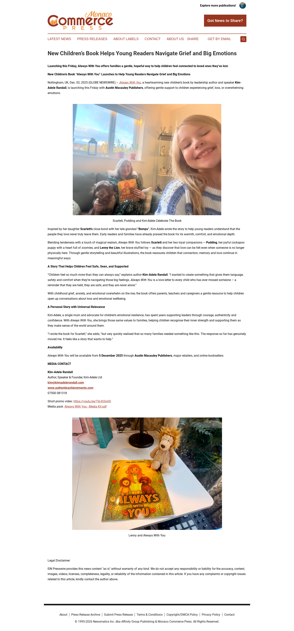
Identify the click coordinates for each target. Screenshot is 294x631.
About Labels (126, 39)
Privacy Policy (211, 614)
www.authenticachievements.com (70, 388)
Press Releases (92, 39)
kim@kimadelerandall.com (66, 382)
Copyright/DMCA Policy (182, 614)
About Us (175, 39)
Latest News (59, 39)
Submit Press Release (118, 614)
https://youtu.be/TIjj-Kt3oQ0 (92, 401)
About (63, 614)
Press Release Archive (85, 614)
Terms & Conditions (150, 614)
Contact (153, 39)
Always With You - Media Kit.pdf (85, 406)
